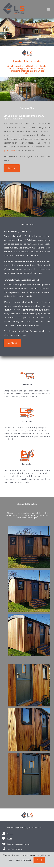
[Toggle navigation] (48, 9)
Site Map (10, 839)
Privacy (10, 834)
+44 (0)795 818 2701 (14, 849)
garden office (9, 151)
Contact (12, 168)
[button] (4, 23)
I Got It (39, 860)
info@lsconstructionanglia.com (18, 844)
